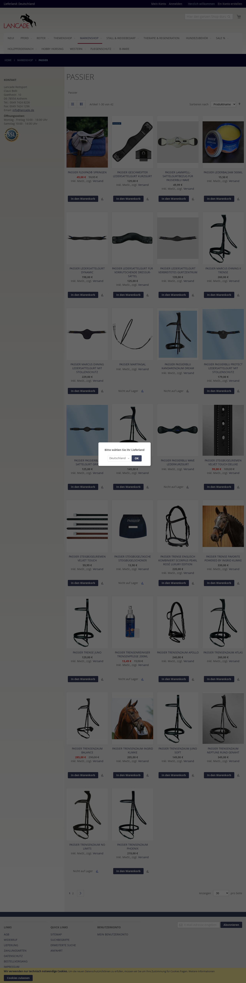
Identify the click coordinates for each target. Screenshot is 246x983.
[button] (119, 458)
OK (137, 458)
